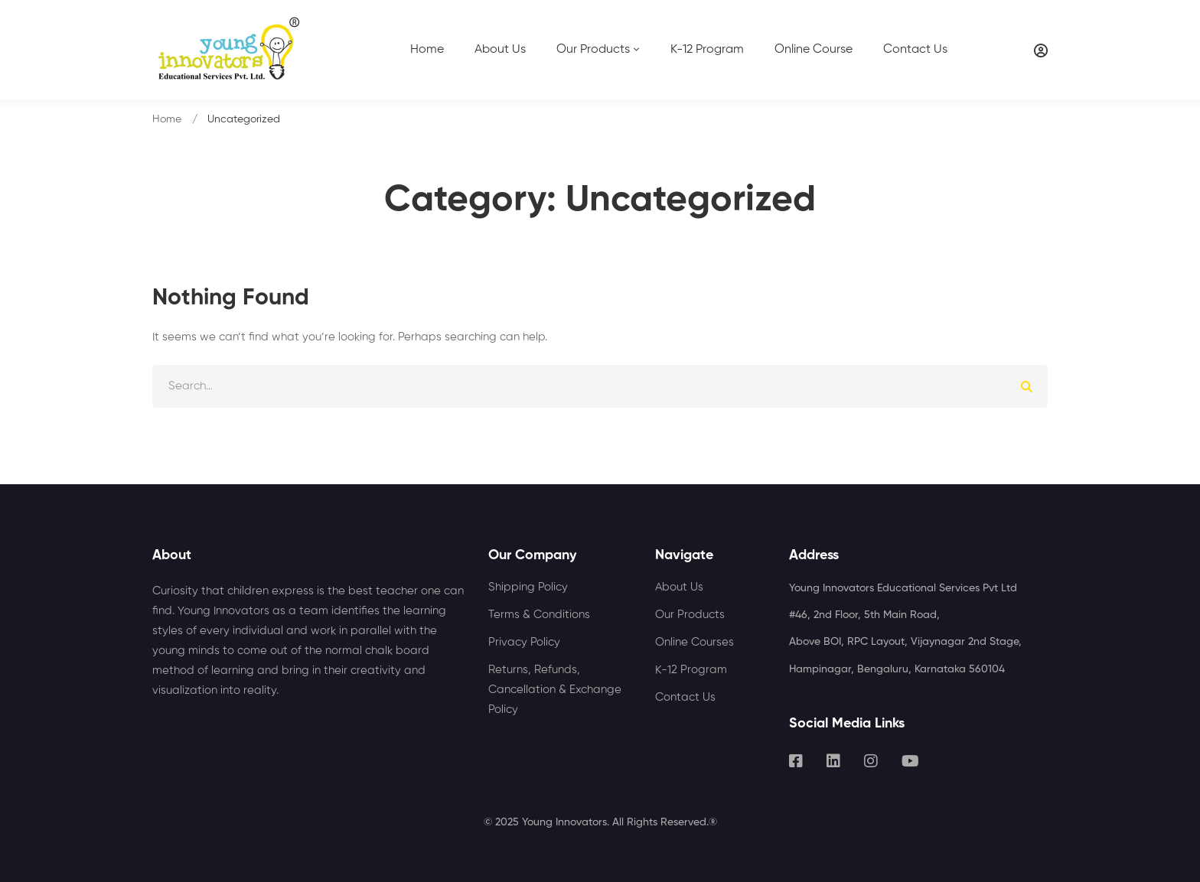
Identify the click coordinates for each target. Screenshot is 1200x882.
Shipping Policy (528, 587)
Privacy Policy (524, 642)
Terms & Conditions (539, 614)
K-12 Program (691, 669)
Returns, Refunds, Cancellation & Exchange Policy (554, 689)
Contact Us (685, 697)
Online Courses (694, 642)
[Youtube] (910, 761)
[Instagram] (871, 761)
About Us (679, 587)
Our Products (690, 614)
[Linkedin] (833, 761)
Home (166, 119)
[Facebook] (796, 761)
